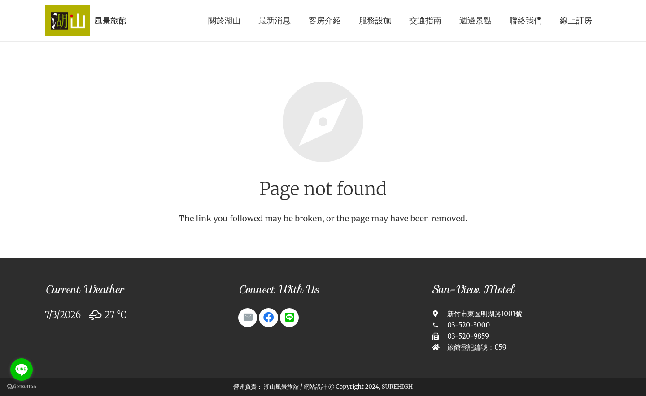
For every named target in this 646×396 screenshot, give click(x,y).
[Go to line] (21, 369)
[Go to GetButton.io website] (21, 387)
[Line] (289, 317)
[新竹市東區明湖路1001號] (440, 313)
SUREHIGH (397, 387)
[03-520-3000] (440, 325)
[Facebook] (268, 317)
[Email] (247, 317)
